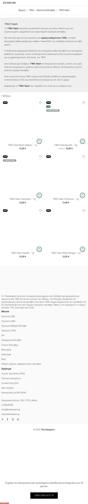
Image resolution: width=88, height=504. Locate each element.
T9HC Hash (64, 10)
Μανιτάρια (6, 350)
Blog (3, 359)
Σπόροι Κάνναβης (9, 345)
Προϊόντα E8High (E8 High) (13, 326)
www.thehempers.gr (10, 414)
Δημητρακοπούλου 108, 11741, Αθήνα (19, 400)
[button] (39, 141)
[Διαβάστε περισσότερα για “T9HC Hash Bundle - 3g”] (82, 141)
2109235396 (7, 405)
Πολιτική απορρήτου (11, 378)
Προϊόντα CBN (8, 321)
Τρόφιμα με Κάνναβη (11, 340)
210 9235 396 (9, 3)
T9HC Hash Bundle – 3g (65, 145)
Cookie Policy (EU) (10, 383)
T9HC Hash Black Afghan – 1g (22, 145)
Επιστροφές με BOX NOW (13, 392)
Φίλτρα (5, 96)
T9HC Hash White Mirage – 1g (65, 253)
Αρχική (22, 10)
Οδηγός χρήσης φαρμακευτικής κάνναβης (21, 364)
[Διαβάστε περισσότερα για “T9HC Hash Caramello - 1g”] (39, 195)
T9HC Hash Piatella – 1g (22, 253)
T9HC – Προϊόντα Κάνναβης (42, 10)
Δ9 (2, 335)
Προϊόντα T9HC (8, 330)
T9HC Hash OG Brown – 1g (66, 199)
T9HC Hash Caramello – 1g (22, 199)
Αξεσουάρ (6, 354)
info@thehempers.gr (10, 409)
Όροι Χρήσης (7, 388)
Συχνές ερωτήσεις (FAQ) (13, 373)
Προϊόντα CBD (8, 316)
